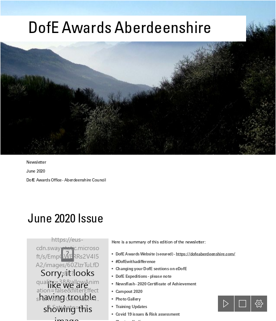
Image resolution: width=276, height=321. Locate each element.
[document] (138, 160)
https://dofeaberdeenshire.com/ (205, 253)
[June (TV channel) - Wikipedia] (67, 279)
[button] (226, 304)
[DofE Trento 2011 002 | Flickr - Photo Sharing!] (138, 77)
